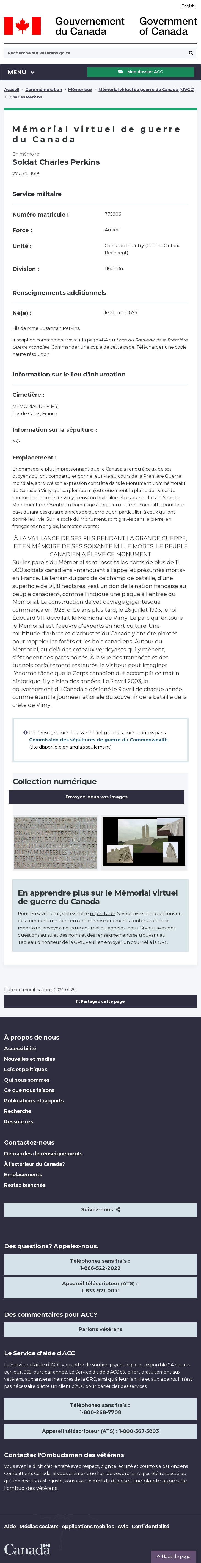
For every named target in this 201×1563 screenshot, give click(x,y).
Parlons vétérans (100, 1329)
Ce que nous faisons (29, 1090)
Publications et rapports (34, 1101)
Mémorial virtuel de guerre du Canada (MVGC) (146, 89)
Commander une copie (76, 347)
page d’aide (102, 913)
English (188, 6)
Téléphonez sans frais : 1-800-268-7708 (100, 1408)
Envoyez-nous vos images (96, 797)
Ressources (18, 1122)
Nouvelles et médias (29, 1059)
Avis (122, 1527)
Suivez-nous (100, 1210)
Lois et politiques (25, 1070)
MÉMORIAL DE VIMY (35, 406)
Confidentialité (150, 1527)
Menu (21, 72)
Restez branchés (24, 1185)
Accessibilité (20, 1049)
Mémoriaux (80, 89)
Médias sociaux (39, 1527)
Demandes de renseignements (43, 1154)
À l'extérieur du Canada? (34, 1164)
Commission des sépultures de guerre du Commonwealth (98, 739)
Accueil (11, 89)
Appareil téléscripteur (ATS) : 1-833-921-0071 (100, 1287)
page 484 (97, 340)
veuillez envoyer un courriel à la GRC (127, 942)
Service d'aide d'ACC (35, 1365)
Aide (10, 1527)
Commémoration (43, 89)
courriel (91, 928)
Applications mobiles (88, 1527)
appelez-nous (123, 928)
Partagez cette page (100, 1001)
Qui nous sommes (26, 1080)
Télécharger (150, 347)
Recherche (17, 1111)
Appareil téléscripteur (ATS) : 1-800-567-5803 (100, 1431)
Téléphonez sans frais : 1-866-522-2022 (100, 1264)
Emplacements (23, 1175)
